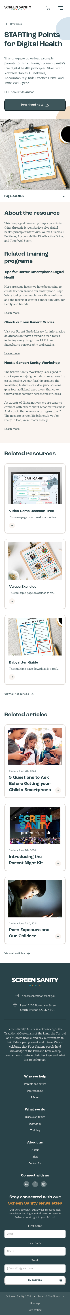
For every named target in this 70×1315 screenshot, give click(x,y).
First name (35, 1226)
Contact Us (35, 1163)
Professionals (35, 1091)
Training (35, 1130)
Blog (35, 1157)
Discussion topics (35, 1117)
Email (35, 1260)
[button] (61, 8)
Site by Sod (35, 1310)
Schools (35, 1097)
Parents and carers (35, 1084)
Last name (35, 1243)
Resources (16, 24)
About (35, 1150)
